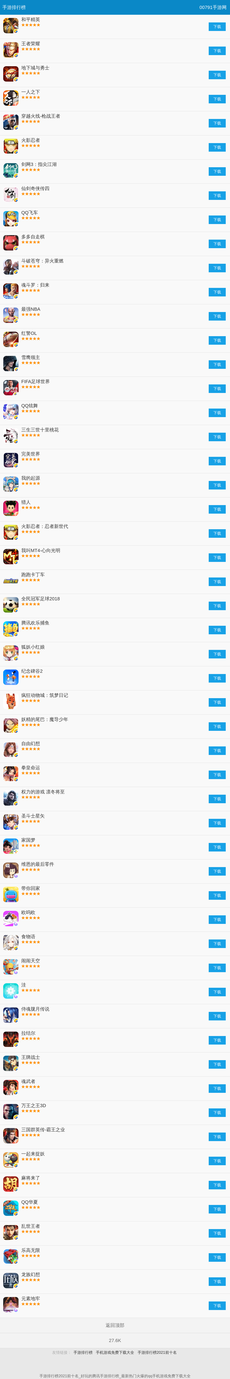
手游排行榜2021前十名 (157, 1352)
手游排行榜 (14, 7)
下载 (217, 27)
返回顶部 (115, 1325)
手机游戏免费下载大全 (115, 1352)
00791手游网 (213, 7)
